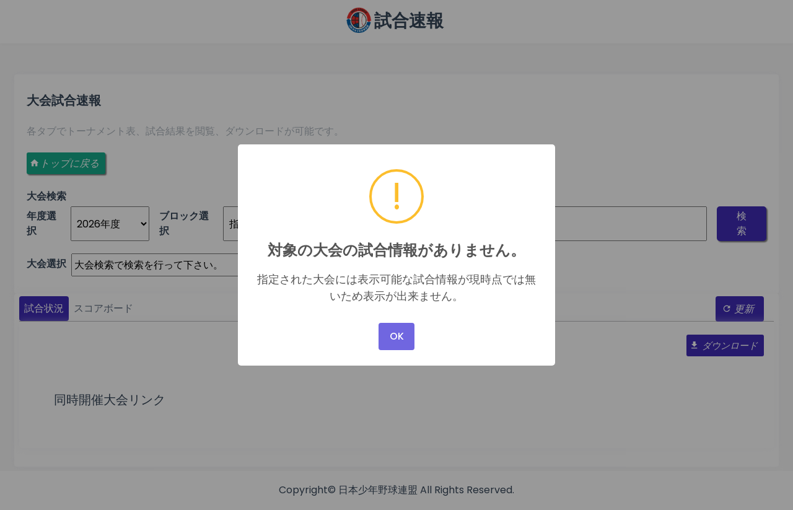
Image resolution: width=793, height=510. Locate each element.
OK (397, 336)
